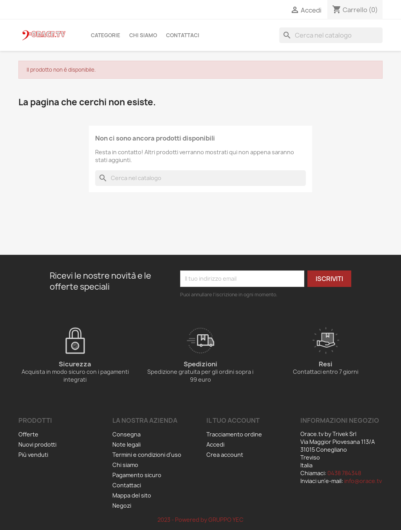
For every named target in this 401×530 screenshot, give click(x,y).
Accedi (215, 444)
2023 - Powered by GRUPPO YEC (200, 519)
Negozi (121, 505)
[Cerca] (331, 35)
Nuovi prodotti (37, 444)
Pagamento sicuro (136, 475)
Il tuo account (233, 420)
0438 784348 (344, 473)
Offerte (28, 434)
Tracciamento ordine (234, 434)
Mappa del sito (131, 495)
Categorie (105, 35)
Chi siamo (143, 35)
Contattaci (182, 35)
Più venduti (33, 454)
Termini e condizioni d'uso (146, 454)
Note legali (126, 444)
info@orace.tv (363, 481)
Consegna (126, 434)
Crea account (224, 454)
